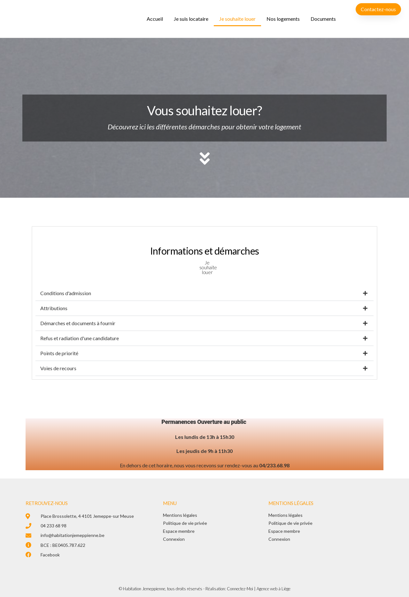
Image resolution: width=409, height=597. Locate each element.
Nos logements (283, 19)
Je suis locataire (191, 19)
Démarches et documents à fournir (77, 323)
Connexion (174, 539)
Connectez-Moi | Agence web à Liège (258, 588)
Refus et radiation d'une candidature (79, 338)
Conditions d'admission (65, 293)
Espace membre (179, 531)
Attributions (53, 308)
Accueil (155, 19)
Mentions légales (180, 515)
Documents (323, 19)
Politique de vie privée (185, 523)
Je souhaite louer (237, 19)
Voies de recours (58, 368)
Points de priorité (59, 353)
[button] (204, 293)
